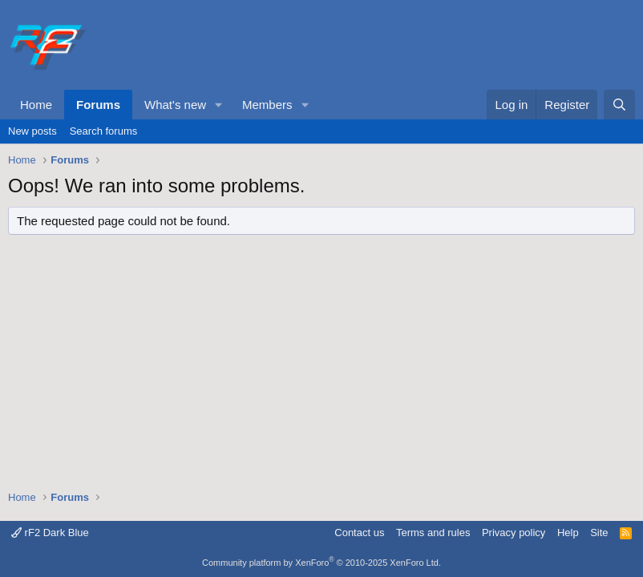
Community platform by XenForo (321, 562)
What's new (175, 104)
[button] (219, 104)
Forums (98, 104)
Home (36, 104)
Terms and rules (433, 533)
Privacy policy (513, 533)
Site (599, 533)
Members (267, 104)
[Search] (619, 104)
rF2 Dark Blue (50, 533)
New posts (32, 131)
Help (568, 533)
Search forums (104, 131)
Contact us (359, 533)
